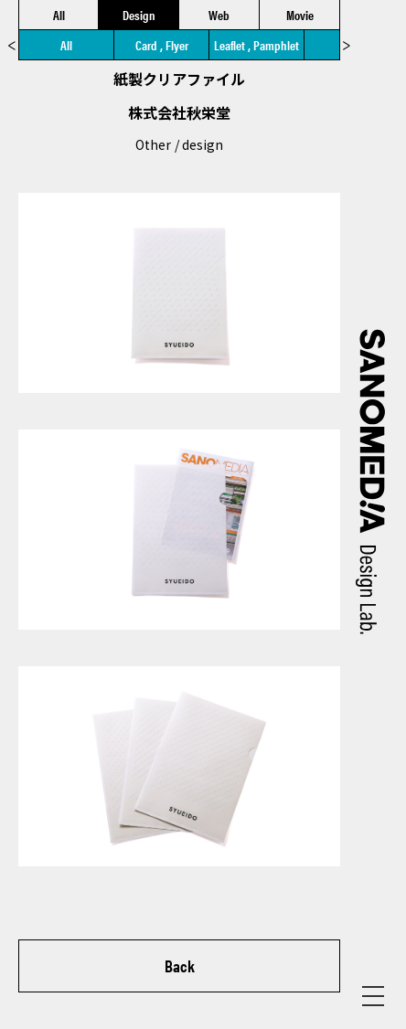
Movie (300, 14)
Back (180, 965)
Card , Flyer (161, 45)
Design (139, 14)
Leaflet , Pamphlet (256, 45)
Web (219, 14)
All (59, 14)
